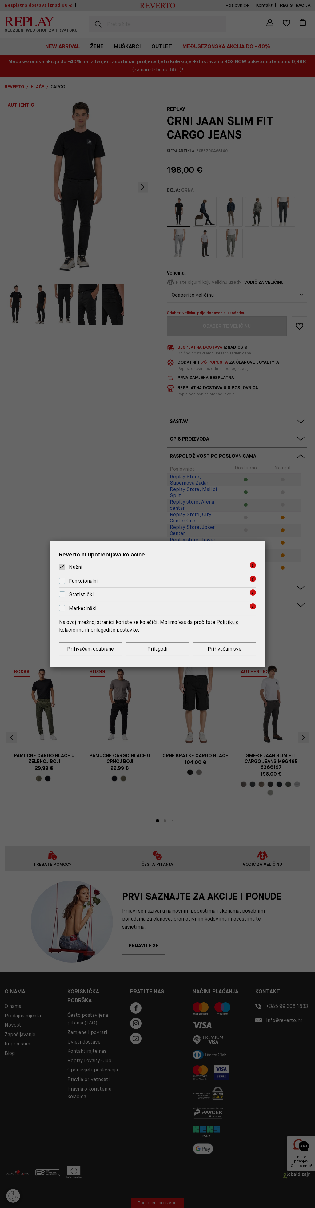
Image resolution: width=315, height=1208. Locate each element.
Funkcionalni (83, 581)
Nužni (75, 567)
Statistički (81, 595)
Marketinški (83, 608)
